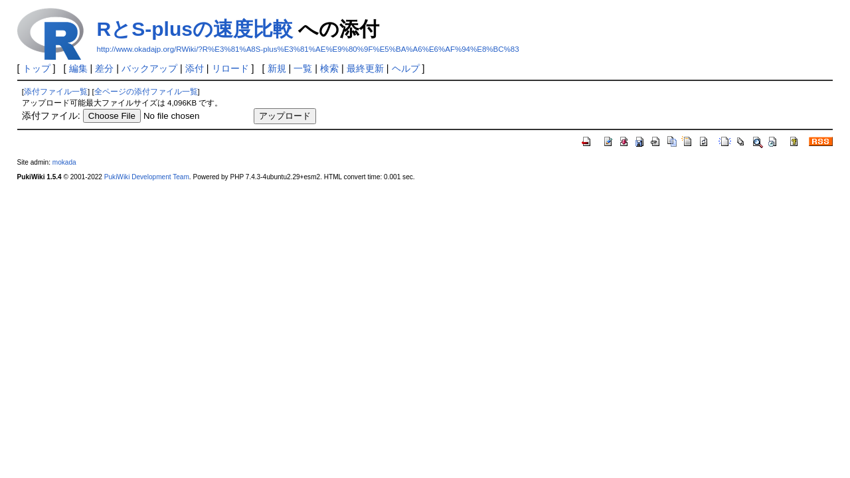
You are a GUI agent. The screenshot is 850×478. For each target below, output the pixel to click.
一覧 (303, 68)
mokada (64, 162)
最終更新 (365, 68)
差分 (104, 68)
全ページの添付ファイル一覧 (146, 92)
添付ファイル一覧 (56, 92)
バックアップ (149, 68)
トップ (36, 68)
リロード (230, 68)
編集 (78, 68)
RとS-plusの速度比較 (195, 29)
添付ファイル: (51, 115)
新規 (277, 68)
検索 (329, 68)
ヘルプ (406, 68)
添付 (194, 68)
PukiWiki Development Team (146, 177)
